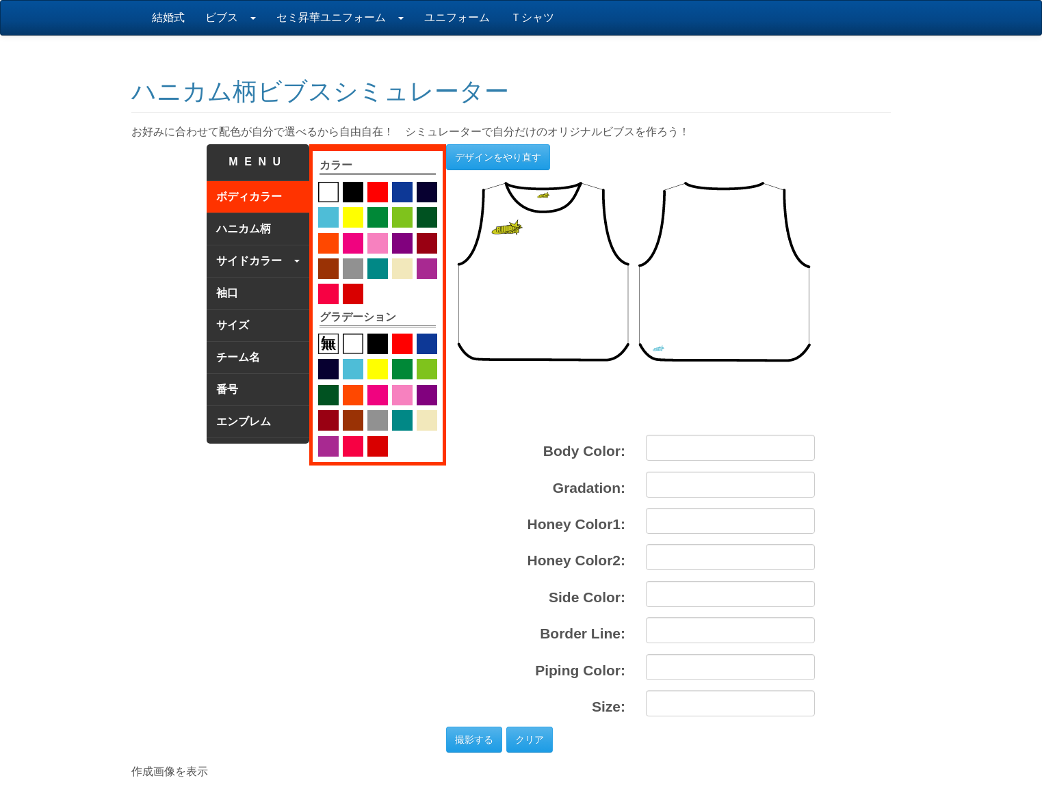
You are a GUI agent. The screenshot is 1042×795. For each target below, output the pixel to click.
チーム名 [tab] (238, 357)
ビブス (230, 17)
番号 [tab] (227, 389)
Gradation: (589, 488)
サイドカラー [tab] (258, 261)
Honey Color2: (576, 560)
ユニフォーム (457, 17)
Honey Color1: (576, 524)
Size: (608, 706)
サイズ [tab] (232, 325)
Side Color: (587, 597)
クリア (529, 739)
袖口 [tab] (227, 293)
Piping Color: (580, 670)
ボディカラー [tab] (249, 196)
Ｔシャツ (532, 17)
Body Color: (584, 451)
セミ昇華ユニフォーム (340, 17)
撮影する (474, 739)
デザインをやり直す (498, 157)
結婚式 (168, 17)
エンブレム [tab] (243, 421)
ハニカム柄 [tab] (243, 228)
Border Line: (582, 633)
